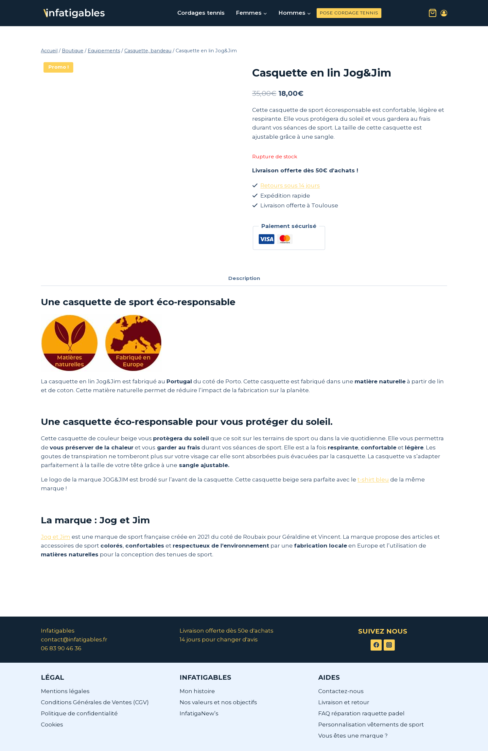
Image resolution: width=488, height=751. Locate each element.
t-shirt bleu (373, 479)
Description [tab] (244, 278)
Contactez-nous (341, 691)
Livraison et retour (343, 702)
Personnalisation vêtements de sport (371, 724)
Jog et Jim (55, 536)
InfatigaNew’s (199, 713)
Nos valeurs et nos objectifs (218, 702)
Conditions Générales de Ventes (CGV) (95, 702)
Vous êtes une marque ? (353, 735)
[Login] (444, 13)
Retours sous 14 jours (290, 185)
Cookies (52, 724)
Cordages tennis (201, 12)
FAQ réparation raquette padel (361, 713)
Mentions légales (65, 691)
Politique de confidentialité (79, 713)
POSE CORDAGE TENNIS (349, 12)
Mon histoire (197, 691)
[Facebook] (376, 645)
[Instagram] (389, 645)
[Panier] (432, 13)
